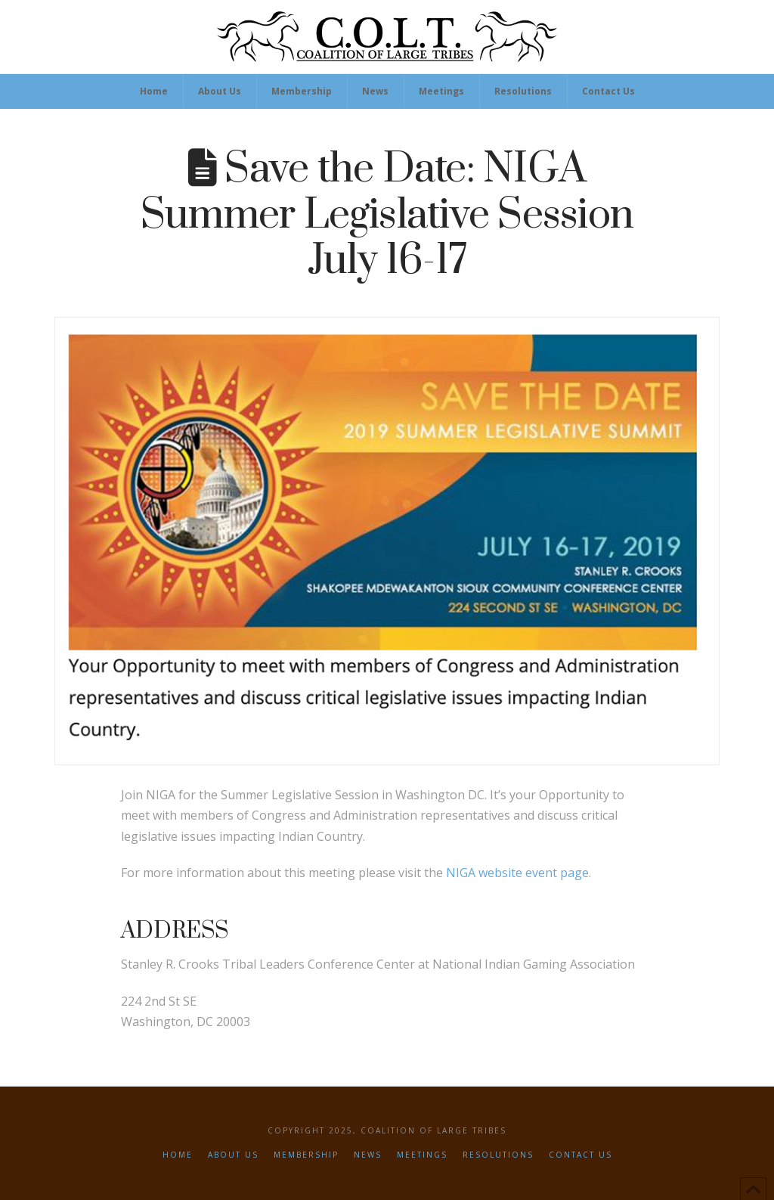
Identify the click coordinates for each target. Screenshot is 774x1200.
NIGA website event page (517, 872)
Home (178, 1155)
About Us (233, 1155)
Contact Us (580, 1155)
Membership (306, 1155)
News (368, 1155)
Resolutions (498, 1155)
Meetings (422, 1155)
